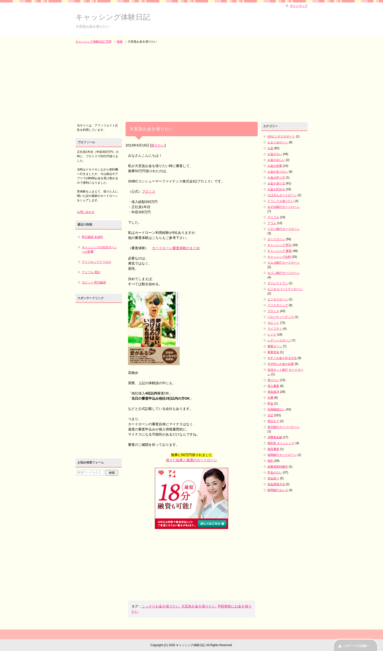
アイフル (273, 217)
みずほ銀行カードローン (283, 207)
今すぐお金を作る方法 (282, 358)
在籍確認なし (276, 409)
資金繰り (273, 478)
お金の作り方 (276, 177)
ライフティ (274, 328)
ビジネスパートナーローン (285, 289)
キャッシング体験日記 (112, 17)
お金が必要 (274, 166)
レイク (271, 334)
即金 (270, 403)
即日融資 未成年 (92, 237)
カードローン (276, 239)
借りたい (158, 145)
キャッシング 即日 (279, 245)
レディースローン (279, 340)
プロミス (148, 191)
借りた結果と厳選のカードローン (191, 460)
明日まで (273, 421)
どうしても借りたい (280, 201)
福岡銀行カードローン (282, 455)
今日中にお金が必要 (280, 364)
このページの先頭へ (356, 646)
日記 (270, 415)
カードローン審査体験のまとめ (176, 248)
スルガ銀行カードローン (283, 262)
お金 (270, 148)
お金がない (274, 154)
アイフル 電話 (91, 272)
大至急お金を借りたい (198, 606)
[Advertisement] (191, 83)
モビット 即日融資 (94, 282)
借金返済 (273, 391)
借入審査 (273, 386)
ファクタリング (277, 305)
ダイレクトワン (277, 283)
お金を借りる (276, 183)
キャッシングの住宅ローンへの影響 (99, 249)
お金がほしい (276, 160)
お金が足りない (277, 171)
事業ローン (274, 346)
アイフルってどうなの (96, 262)
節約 (270, 460)
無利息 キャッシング (281, 443)
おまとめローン (277, 142)
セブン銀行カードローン (283, 273)
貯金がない (274, 472)
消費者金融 (274, 437)
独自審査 (273, 449)
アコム (271, 223)
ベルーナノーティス (280, 317)
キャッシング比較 (279, 256)
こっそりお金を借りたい (160, 606)
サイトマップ (299, 6)
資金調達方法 (276, 484)
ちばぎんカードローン (282, 195)
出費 (270, 397)
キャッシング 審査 (279, 251)
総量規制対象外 (277, 466)
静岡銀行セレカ (277, 490)
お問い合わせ (86, 212)
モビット (273, 323)
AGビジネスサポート (281, 136)
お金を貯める (276, 189)
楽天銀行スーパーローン (283, 427)
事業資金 (273, 352)
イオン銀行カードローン (283, 229)
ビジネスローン (277, 299)
